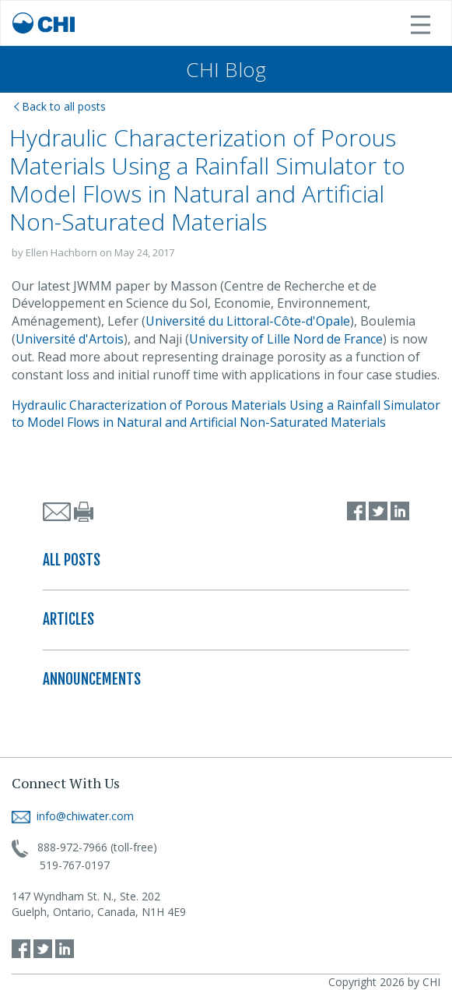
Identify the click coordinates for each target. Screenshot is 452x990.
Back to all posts (60, 106)
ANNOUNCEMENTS (92, 679)
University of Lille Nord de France (286, 338)
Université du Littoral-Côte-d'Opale (247, 320)
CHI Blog (226, 69)
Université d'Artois (70, 338)
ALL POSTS (71, 560)
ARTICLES (68, 619)
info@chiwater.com (73, 816)
